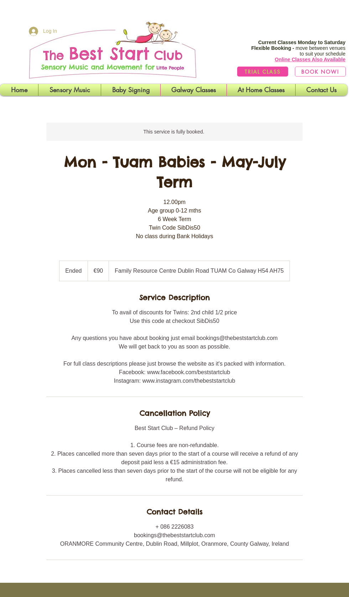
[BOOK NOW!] (320, 72)
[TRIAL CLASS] (262, 72)
